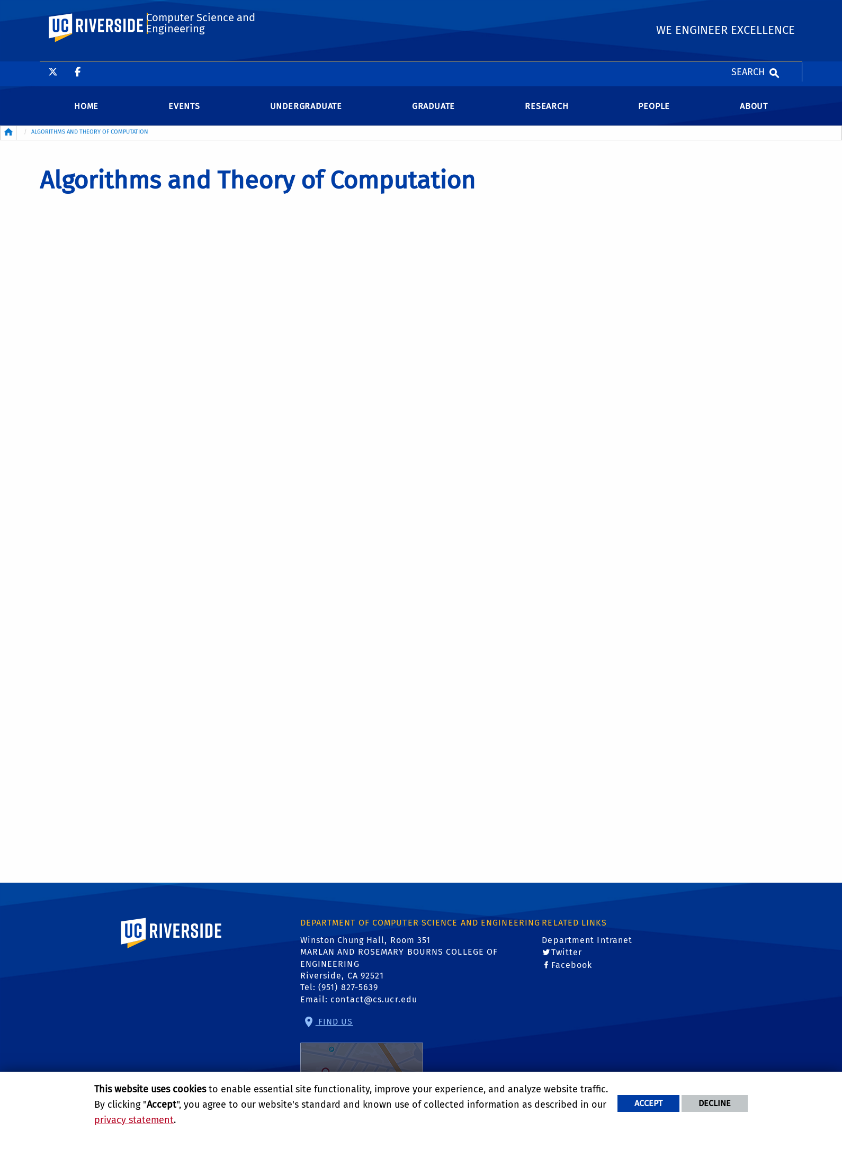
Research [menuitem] (546, 115)
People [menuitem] (654, 115)
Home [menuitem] (86, 115)
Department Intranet (587, 949)
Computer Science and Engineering (199, 54)
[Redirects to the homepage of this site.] (8, 141)
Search (748, 10)
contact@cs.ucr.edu (373, 1008)
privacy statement (134, 1120)
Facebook (572, 973)
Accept (648, 1103)
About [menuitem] (754, 115)
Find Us (361, 1059)
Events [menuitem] (184, 115)
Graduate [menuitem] (433, 115)
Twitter (567, 961)
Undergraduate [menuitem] (306, 115)
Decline (714, 1103)
